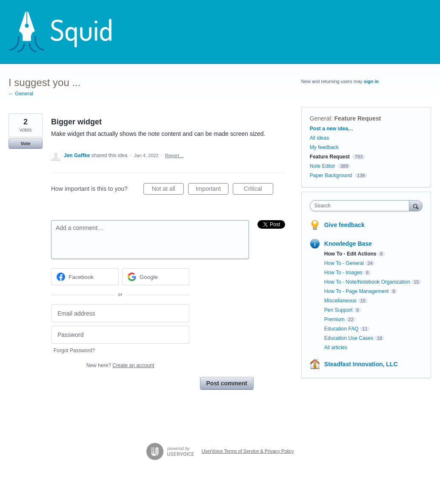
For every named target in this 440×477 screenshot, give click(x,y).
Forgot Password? (74, 350)
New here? (120, 365)
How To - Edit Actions (350, 254)
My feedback (324, 147)
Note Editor (322, 166)
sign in (371, 81)
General (320, 118)
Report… (174, 155)
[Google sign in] (156, 276)
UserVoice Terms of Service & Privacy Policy (248, 451)
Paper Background (331, 175)
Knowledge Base (348, 243)
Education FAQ (341, 329)
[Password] (120, 335)
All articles (336, 348)
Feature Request (357, 118)
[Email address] (120, 313)
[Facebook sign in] (85, 276)
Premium (334, 319)
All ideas (319, 138)
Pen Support (338, 310)
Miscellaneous (340, 301)
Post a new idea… (331, 129)
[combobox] (361, 206)
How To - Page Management (356, 291)
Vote (25, 143)
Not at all (168, 190)
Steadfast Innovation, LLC (361, 364)
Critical (258, 190)
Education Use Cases (348, 338)
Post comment (226, 383)
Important (212, 190)
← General (21, 94)
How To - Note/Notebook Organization (367, 282)
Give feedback (344, 224)
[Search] (416, 205)
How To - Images (343, 273)
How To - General (344, 263)
